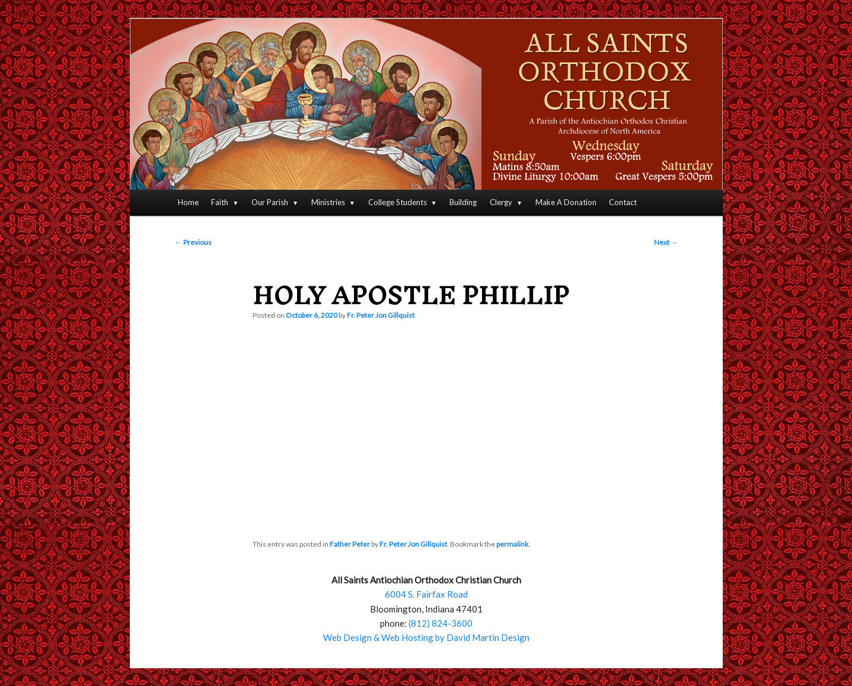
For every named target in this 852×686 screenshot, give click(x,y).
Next (666, 242)
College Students (397, 202)
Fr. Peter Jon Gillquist (380, 315)
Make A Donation (565, 202)
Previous (193, 242)
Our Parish (269, 202)
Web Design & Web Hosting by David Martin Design (426, 637)
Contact (623, 202)
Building (463, 202)
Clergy (501, 202)
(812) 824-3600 (441, 623)
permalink (512, 544)
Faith (219, 202)
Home (188, 202)
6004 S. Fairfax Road (426, 594)
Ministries (328, 202)
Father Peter (350, 544)
